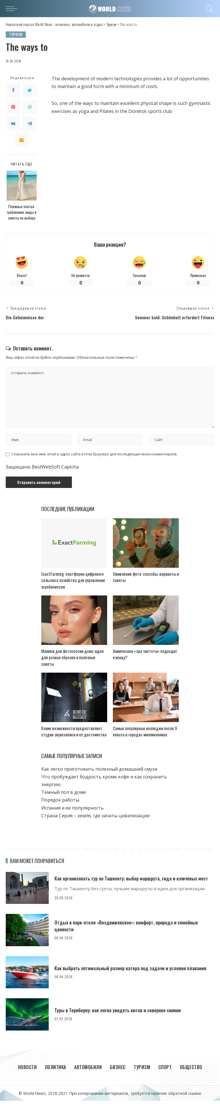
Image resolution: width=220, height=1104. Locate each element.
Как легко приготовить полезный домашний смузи (99, 772)
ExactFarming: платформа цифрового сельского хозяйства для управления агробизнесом (73, 583)
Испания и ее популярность (72, 811)
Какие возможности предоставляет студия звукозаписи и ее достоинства (74, 734)
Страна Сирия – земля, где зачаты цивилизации (95, 818)
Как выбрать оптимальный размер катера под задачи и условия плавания (133, 971)
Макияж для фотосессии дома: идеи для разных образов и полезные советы (72, 660)
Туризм (16, 34)
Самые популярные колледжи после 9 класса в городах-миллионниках (145, 734)
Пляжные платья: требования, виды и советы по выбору (21, 212)
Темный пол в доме (63, 795)
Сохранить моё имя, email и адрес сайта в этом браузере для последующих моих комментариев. (94, 457)
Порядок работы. (60, 803)
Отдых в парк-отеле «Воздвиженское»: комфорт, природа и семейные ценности (129, 929)
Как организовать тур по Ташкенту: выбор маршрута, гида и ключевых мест (134, 881)
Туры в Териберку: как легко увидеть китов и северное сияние (120, 1013)
